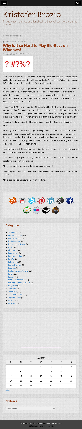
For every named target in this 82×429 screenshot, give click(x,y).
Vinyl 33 (11, 300)
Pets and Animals (14, 265)
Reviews (11, 277)
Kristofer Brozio (32, 14)
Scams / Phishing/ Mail (16, 280)
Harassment (12, 253)
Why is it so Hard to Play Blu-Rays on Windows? (35, 47)
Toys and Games (14, 298)
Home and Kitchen (15, 256)
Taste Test (12, 289)
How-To (11, 259)
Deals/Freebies (14, 241)
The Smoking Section (16, 295)
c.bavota (50, 426)
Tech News (12, 292)
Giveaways (12, 250)
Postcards (12, 268)
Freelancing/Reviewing (16, 244)
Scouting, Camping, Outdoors (19, 283)
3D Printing (12, 232)
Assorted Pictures (14, 238)
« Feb (7, 389)
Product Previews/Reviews (18, 271)
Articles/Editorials (12, 42)
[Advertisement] (41, 330)
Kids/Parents (13, 262)
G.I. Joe (10, 247)
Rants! (23, 42)
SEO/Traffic (12, 286)
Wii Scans (11, 303)
